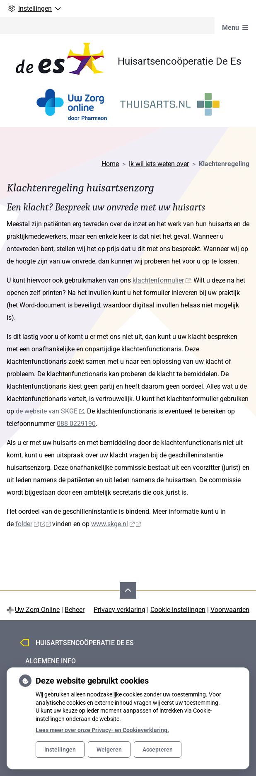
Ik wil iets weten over (159, 164)
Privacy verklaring (119, 610)
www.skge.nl (115, 524)
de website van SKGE (50, 411)
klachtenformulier (161, 280)
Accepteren (157, 749)
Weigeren (109, 749)
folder (33, 524)
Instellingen (60, 749)
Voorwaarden (229, 610)
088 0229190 (76, 424)
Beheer (75, 610)
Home (110, 164)
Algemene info (50, 661)
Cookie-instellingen (177, 610)
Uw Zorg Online (37, 610)
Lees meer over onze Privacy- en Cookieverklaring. (102, 730)
